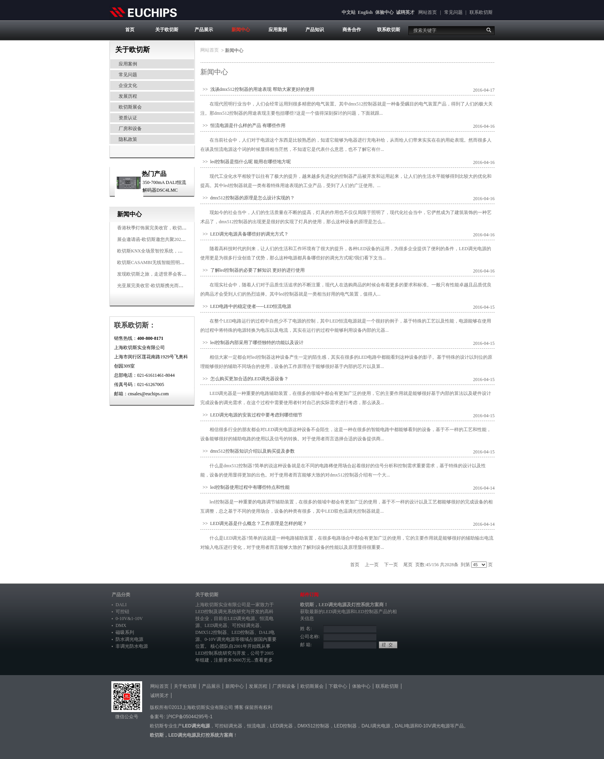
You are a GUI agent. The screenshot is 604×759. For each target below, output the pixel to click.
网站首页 (427, 12)
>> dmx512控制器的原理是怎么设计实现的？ (247, 198)
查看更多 (263, 660)
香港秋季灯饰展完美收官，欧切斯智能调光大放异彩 (170, 228)
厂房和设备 (130, 128)
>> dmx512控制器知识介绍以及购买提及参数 (247, 451)
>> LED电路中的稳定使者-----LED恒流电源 (245, 306)
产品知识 (314, 29)
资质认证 (128, 117)
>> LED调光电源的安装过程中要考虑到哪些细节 (251, 415)
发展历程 (128, 96)
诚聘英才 (405, 12)
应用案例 (277, 29)
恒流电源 (256, 726)
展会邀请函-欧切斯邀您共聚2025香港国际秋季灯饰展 (171, 239)
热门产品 (154, 174)
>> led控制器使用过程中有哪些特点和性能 (245, 487)
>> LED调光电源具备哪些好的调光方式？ (244, 234)
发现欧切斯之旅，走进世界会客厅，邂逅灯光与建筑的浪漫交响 (182, 274)
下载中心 (338, 686)
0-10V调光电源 (220, 639)
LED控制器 (243, 632)
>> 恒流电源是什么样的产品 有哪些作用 (242, 125)
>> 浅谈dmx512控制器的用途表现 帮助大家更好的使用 (257, 89)
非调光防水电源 (132, 646)
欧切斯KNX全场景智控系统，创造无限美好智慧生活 (170, 251)
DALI (121, 604)
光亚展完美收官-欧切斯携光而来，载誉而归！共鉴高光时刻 (178, 285)
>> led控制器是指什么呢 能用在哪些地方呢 (245, 161)
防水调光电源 (129, 639)
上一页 (372, 564)
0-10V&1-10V (129, 618)
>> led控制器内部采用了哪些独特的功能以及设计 (252, 342)
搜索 (489, 30)
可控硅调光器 (246, 625)
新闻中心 (241, 29)
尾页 (408, 564)
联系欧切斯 (481, 12)
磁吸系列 (125, 632)
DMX (121, 625)
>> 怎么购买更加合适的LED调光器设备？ (244, 378)
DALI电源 (404, 726)
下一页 (391, 564)
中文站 (349, 12)
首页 (129, 29)
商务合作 (351, 29)
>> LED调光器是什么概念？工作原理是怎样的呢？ (253, 523)
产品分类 (121, 594)
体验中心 (384, 12)
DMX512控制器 (211, 632)
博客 (238, 707)
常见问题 (453, 12)
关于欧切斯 (166, 29)
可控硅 (122, 611)
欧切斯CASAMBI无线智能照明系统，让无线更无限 (169, 262)
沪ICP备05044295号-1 (189, 716)
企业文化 (128, 85)
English (365, 12)
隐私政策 (128, 139)
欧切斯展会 (130, 107)
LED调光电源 (241, 618)
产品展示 (204, 29)
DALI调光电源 (375, 726)
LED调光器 (216, 625)
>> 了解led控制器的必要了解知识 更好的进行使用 (252, 270)
